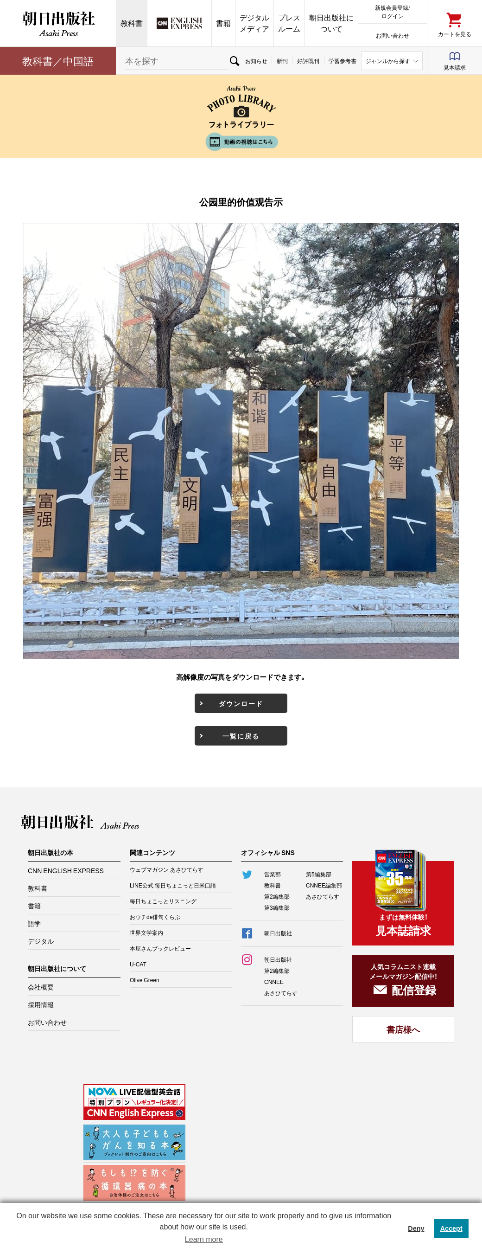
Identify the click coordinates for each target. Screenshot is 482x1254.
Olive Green (144, 980)
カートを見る (454, 34)
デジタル (41, 940)
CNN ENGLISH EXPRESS (66, 870)
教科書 (131, 23)
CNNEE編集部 (324, 885)
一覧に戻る (241, 735)
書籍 (223, 23)
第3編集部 (277, 907)
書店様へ (403, 1029)
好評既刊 (308, 61)
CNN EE (179, 23)
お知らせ (256, 61)
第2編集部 (277, 896)
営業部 (272, 874)
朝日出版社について (331, 23)
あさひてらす (322, 896)
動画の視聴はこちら (241, 141)
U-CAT (138, 964)
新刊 (282, 61)
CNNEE (274, 981)
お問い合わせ (392, 35)
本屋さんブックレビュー (160, 948)
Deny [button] (416, 1228)
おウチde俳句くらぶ (155, 917)
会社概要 (41, 986)
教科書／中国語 (58, 60)
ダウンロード (241, 703)
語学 (34, 923)
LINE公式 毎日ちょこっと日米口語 (173, 885)
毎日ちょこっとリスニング (163, 901)
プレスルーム (289, 23)
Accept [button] (451, 1228)
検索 (234, 60)
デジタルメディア (254, 23)
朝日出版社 (58, 23)
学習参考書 (342, 61)
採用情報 (41, 1004)
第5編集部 (318, 874)
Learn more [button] (204, 1239)
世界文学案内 (146, 932)
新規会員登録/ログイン (392, 11)
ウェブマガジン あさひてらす (166, 869)
